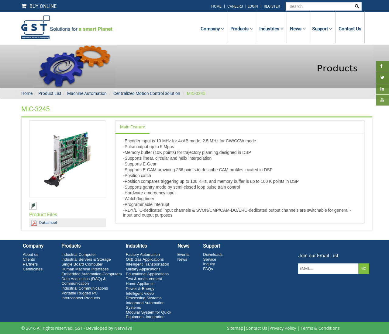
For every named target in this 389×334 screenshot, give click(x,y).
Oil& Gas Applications (145, 259)
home (216, 6)
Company (212, 29)
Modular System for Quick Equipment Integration (148, 314)
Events (183, 254)
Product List (49, 93)
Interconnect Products (80, 298)
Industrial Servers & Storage (86, 259)
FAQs (208, 268)
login (253, 6)
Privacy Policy (283, 328)
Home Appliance (140, 283)
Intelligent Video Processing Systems (144, 295)
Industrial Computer (78, 254)
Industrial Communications (84, 288)
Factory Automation (143, 254)
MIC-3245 (196, 93)
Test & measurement (144, 279)
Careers (235, 6)
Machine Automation (87, 93)
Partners (30, 264)
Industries (271, 29)
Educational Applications (147, 274)
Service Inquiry (209, 261)
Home (27, 93)
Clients (29, 259)
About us (30, 254)
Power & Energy (140, 288)
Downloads (212, 254)
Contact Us (256, 328)
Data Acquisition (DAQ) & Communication (83, 281)
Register (272, 6)
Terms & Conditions (320, 328)
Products (241, 29)
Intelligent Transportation (147, 264)
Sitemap (235, 328)
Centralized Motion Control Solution (146, 93)
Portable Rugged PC (79, 293)
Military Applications (143, 269)
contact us (350, 29)
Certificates (33, 269)
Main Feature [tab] (132, 126)
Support (322, 29)
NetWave (123, 328)
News (298, 29)
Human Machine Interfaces (84, 269)
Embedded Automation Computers (91, 274)
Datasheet (48, 222)
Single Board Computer (81, 264)
